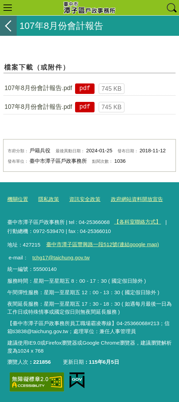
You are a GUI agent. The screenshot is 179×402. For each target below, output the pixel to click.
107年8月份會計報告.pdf (38, 88)
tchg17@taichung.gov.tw (61, 257)
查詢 (171, 7)
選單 (7, 7)
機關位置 (17, 199)
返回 (8, 26)
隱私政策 (48, 199)
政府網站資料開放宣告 (137, 199)
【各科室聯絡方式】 (137, 222)
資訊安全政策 (84, 199)
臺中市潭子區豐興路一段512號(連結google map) (102, 244)
